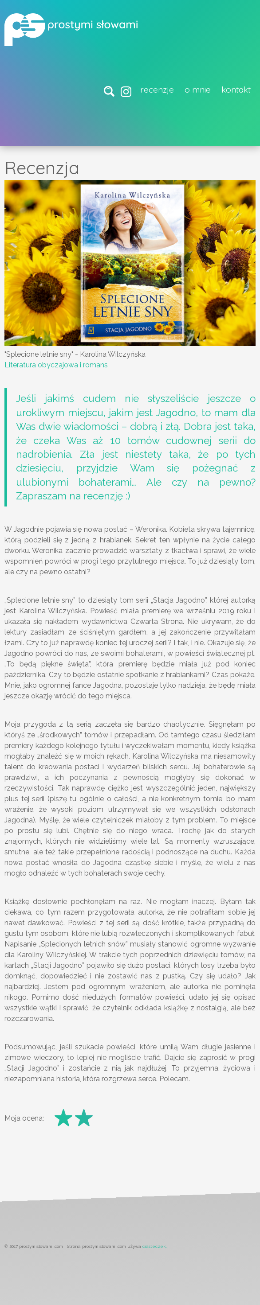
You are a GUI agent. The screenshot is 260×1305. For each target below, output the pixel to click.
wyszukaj (110, 92)
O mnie (198, 89)
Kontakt (236, 89)
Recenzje (157, 89)
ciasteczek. (154, 1246)
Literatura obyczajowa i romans (56, 365)
